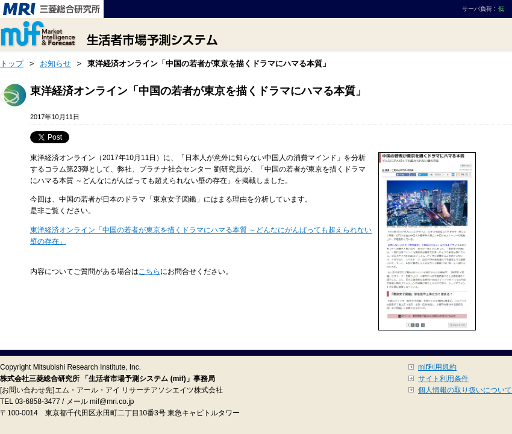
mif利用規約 (437, 367)
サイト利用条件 (443, 378)
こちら (149, 271)
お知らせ (55, 63)
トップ (11, 63)
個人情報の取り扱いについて (465, 390)
